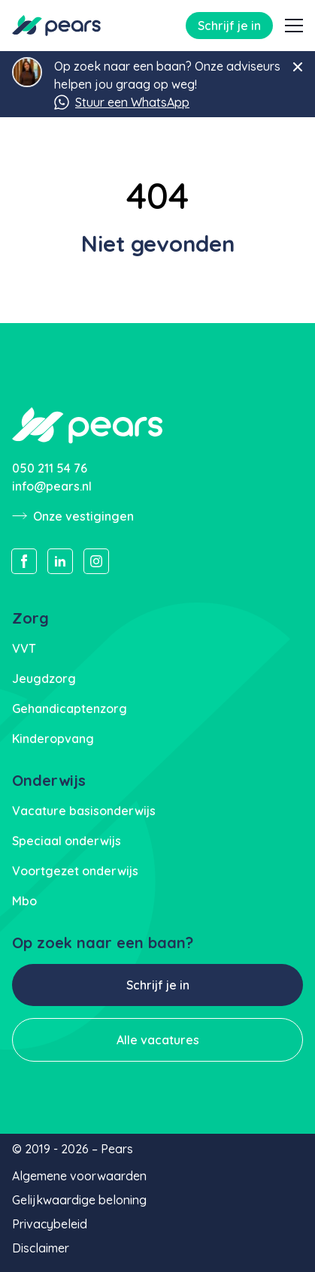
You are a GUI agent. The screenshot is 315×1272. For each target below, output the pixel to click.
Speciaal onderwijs (66, 840)
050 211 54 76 (49, 468)
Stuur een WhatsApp (121, 102)
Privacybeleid (49, 1223)
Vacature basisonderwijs (84, 810)
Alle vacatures (158, 1039)
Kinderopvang (53, 738)
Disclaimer (40, 1247)
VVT (24, 648)
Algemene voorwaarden (79, 1175)
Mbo (24, 900)
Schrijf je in (229, 25)
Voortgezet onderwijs (75, 870)
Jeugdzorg (44, 678)
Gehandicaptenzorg (69, 708)
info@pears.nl (52, 486)
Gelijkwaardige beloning (79, 1199)
